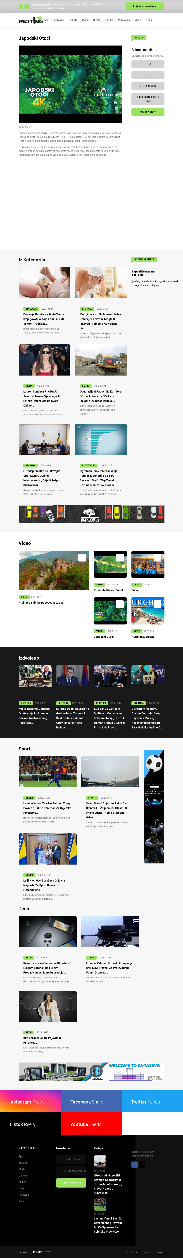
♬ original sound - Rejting (145, 285)
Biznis (96, 20)
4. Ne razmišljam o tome (147, 99)
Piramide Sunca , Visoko (109, 590)
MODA (29, 386)
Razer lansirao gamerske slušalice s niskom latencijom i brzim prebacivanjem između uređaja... (47, 968)
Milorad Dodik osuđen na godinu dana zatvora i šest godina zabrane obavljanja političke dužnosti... (72, 718)
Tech (149, 20)
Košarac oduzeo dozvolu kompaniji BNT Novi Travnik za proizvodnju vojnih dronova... (109, 968)
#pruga (159, 281)
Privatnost (132, 1252)
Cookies (159, 1252)
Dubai (135, 590)
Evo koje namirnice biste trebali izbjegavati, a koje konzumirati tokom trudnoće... (44, 319)
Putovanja (124, 20)
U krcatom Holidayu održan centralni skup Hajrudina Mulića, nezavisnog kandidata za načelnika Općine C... (147, 718)
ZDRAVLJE (31, 309)
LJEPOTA (87, 309)
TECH (29, 957)
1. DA (148, 64)
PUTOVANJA (88, 465)
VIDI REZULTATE (148, 112)
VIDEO (24, 597)
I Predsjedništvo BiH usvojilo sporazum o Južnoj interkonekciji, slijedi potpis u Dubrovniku (108, 1184)
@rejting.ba (137, 281)
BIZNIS (85, 386)
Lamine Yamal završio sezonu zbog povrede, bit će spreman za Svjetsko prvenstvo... (47, 808)
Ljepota (73, 20)
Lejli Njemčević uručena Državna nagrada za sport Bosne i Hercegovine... (44, 885)
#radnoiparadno (171, 281)
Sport (46, 20)
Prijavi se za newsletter (145, 6)
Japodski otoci (104, 636)
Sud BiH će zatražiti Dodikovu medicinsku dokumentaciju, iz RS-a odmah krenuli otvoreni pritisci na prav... (109, 718)
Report (146, 1252)
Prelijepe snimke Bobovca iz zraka (41, 602)
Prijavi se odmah (71, 1182)
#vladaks (149, 281)
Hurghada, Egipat (142, 636)
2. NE (148, 75)
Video (138, 20)
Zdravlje (59, 20)
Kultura (109, 20)
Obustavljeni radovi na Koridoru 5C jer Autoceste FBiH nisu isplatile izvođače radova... (100, 396)
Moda (85, 20)
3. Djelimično (148, 85)
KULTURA (31, 465)
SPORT (29, 798)
